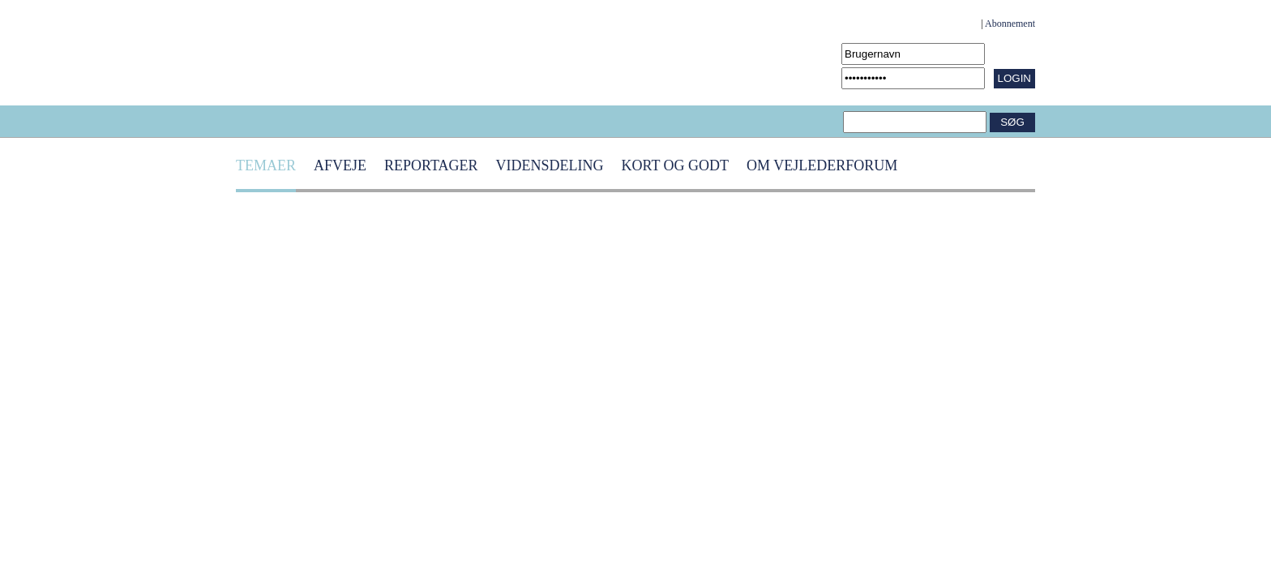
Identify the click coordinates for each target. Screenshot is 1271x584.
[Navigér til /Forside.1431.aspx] (288, 52)
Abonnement (1010, 23)
